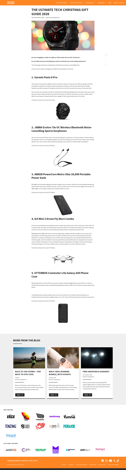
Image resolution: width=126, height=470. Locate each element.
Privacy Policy (102, 464)
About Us (64, 464)
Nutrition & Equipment (53, 17)
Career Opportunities (81, 464)
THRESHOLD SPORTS (13, 461)
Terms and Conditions (113, 464)
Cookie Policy (92, 464)
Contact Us (71, 464)
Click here (34, 100)
